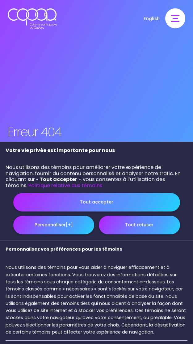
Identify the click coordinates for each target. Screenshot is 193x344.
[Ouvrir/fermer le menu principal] (175, 18)
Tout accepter (96, 297)
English (152, 18)
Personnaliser (54, 320)
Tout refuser (139, 320)
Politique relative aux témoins (65, 280)
